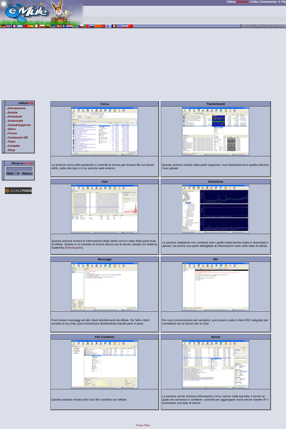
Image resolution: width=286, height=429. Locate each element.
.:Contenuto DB (17, 137)
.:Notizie (11, 112)
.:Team (10, 141)
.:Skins (11, 129)
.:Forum (11, 133)
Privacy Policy (143, 425)
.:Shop (10, 150)
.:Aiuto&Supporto (18, 125)
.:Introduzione (15, 108)
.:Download (14, 116)
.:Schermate (14, 120)
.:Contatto (13, 145)
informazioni (74, 247)
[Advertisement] (143, 65)
